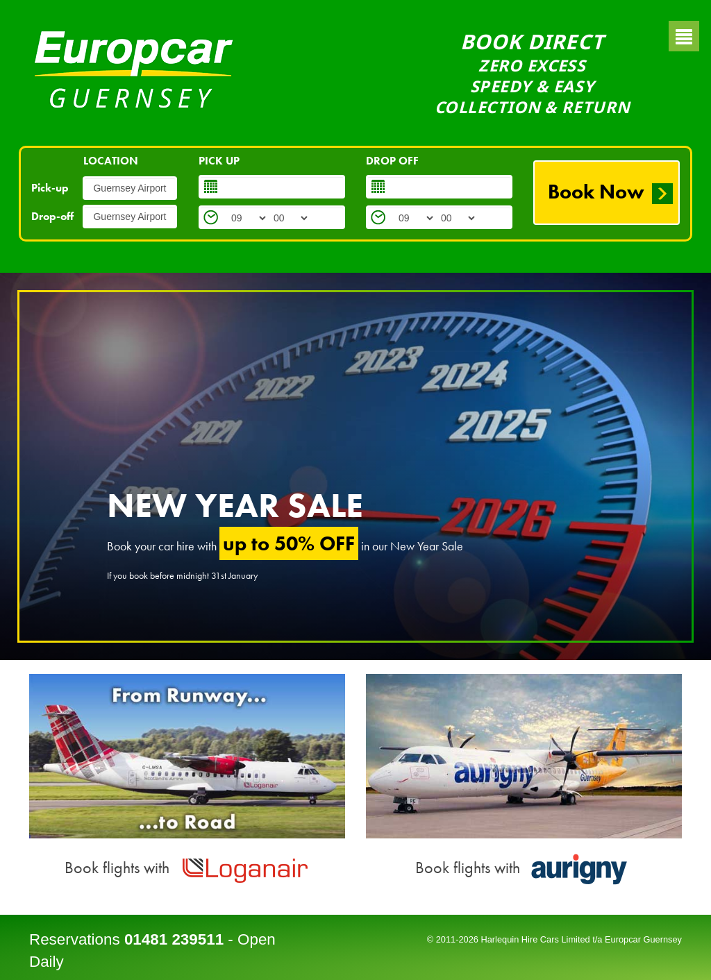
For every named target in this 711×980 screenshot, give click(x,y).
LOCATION (110, 160)
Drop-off (52, 216)
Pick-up (50, 187)
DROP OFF (392, 160)
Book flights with (187, 867)
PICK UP (219, 160)
